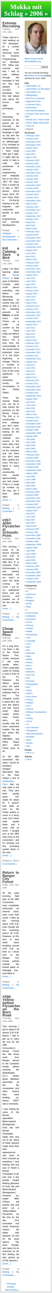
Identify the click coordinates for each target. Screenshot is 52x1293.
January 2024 (32, 169)
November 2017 (33, 210)
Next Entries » (12, 1290)
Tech (15, 861)
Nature (29, 669)
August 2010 (31, 399)
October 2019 (32, 194)
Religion (30, 703)
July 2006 (30, 551)
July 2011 (30, 365)
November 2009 (33, 427)
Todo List (30, 126)
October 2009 (32, 430)
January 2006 (32, 569)
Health (29, 631)
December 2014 (33, 269)
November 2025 (33, 145)
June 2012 (31, 331)
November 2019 (33, 191)
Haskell (29, 628)
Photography (32, 684)
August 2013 (31, 293)
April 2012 (30, 337)
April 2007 (30, 523)
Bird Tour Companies (35, 98)
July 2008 (30, 476)
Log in (29, 759)
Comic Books (32, 613)
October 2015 (32, 244)
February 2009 (32, 455)
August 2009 (31, 436)
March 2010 (31, 414)
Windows (30, 737)
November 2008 (33, 464)
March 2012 (31, 340)
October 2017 (32, 213)
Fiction (29, 622)
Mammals (30, 653)
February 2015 (32, 263)
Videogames (31, 730)
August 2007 (31, 510)
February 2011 (32, 380)
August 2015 (31, 250)
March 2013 (31, 303)
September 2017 (33, 216)
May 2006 (30, 557)
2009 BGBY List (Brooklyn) (38, 89)
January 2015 (32, 266)
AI (27, 591)
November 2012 (33, 315)
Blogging (30, 600)
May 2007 (30, 520)
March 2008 (31, 489)
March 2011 (31, 377)
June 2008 (31, 479)
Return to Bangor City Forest (10, 877)
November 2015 (33, 241)
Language (30, 641)
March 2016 (31, 228)
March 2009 (31, 451)
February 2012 (32, 343)
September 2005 (33, 582)
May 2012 (30, 334)
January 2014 (32, 290)
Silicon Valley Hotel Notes (37, 123)
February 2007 (32, 529)
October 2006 (32, 541)
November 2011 (33, 352)
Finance (29, 625)
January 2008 (32, 495)
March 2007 (31, 526)
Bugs (28, 607)
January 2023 (32, 176)
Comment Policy (33, 104)
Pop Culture (31, 696)
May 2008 (30, 483)
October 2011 (32, 355)
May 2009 (30, 445)
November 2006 (33, 538)
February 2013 (32, 306)
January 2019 (32, 197)
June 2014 (31, 281)
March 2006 (31, 563)
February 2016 (32, 231)
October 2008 (32, 467)
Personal (30, 681)
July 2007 (30, 513)
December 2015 (33, 238)
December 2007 (33, 498)
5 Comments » (9, 864)
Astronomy (31, 594)
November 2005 (33, 575)
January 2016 (32, 235)
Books (29, 603)
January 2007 (32, 532)
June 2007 (31, 517)
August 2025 (31, 148)
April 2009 (30, 448)
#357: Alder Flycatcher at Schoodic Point (11, 527)
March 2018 (31, 204)
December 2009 (33, 424)
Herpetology (31, 634)
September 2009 (33, 433)
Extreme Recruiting (11, 24)
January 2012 (32, 346)
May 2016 (30, 222)
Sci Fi (28, 706)
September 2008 (33, 470)
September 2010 (33, 396)
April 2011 (30, 374)
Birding (5, 508)
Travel (29, 721)
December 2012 (33, 312)
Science (29, 709)
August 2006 (31, 548)
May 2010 (30, 408)
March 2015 (31, 259)
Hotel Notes (31, 107)
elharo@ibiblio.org (33, 61)
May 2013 (30, 300)
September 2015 (33, 247)
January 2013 (32, 309)
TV (27, 724)
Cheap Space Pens (7, 632)
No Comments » (10, 239)
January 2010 (32, 421)
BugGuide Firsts (33, 101)
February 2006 (32, 566)
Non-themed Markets (35, 111)
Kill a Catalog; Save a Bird (10, 252)
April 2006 (30, 560)
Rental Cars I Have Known (38, 119)
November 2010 (33, 390)
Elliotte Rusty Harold (34, 59)
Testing (29, 718)
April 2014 (30, 284)
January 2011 (32, 383)
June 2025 (31, 151)
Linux (28, 644)
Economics (31, 619)
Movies (29, 662)
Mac (28, 647)
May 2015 (30, 256)
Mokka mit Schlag (23, 10)
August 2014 (31, 275)
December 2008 (33, 461)
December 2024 (33, 166)
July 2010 (30, 402)
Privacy (29, 699)
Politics (29, 693)
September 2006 (33, 544)
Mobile (29, 659)
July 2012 (30, 328)
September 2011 (33, 359)
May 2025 (30, 154)
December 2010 (33, 386)
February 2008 (32, 492)
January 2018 (32, 207)
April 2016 (30, 225)
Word (28, 740)
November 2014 (33, 272)
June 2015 (31, 253)
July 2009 (30, 439)
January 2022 (32, 179)
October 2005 (32, 579)
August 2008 (31, 473)
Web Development (34, 734)
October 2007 (32, 504)
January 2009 (32, 458)
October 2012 (32, 318)
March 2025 (31, 157)
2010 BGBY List (33, 92)
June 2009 (31, 442)
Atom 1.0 (30, 753)
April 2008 (30, 486)
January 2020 (32, 188)
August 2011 (31, 362)
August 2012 (31, 324)
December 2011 (33, 349)
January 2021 (32, 182)
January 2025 (32, 163)
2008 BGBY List (33, 86)
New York (30, 675)
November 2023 (33, 173)
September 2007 (33, 507)
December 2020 (33, 185)
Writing (29, 743)
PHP (28, 687)
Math (28, 656)
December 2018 (33, 201)
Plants (29, 690)
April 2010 (30, 411)
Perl (28, 678)
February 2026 (32, 136)
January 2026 (32, 139)
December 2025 (33, 142)
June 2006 (31, 554)
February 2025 (32, 160)
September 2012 (33, 321)
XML (28, 746)
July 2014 (30, 278)
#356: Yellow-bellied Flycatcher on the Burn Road (11, 1006)
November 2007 (33, 501)
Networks (30, 672)
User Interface (32, 727)
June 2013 (31, 297)
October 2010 (32, 393)
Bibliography (31, 95)
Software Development (36, 712)
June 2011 (31, 368)
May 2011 (30, 371)
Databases (31, 616)
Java (28, 637)
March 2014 (31, 287)
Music (29, 665)
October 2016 (32, 219)
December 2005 (33, 572)
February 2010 (32, 417)
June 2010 (31, 405)
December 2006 (33, 535)
